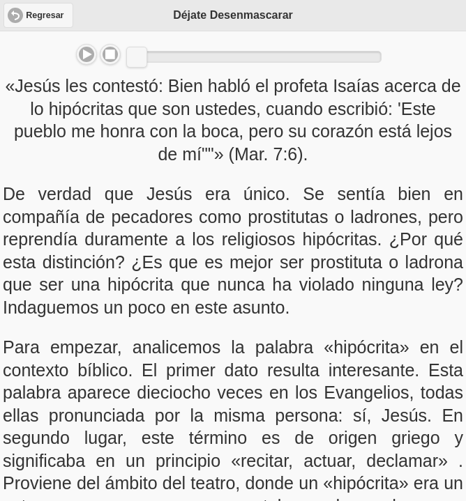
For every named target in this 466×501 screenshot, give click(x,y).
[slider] (136, 57)
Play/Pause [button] (86, 54)
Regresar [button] (44, 15)
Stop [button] (110, 54)
